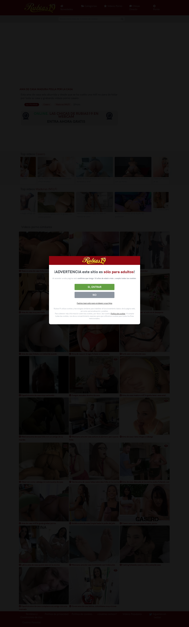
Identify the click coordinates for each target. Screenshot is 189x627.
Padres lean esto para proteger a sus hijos (94, 303)
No (94, 295)
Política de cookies (118, 314)
